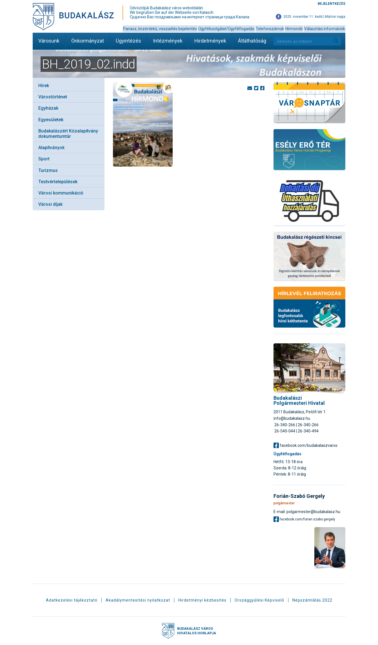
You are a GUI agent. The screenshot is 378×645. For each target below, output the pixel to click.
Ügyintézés (128, 41)
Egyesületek (50, 119)
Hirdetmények (210, 41)
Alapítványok (51, 147)
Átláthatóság (252, 41)
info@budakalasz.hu (292, 418)
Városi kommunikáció (60, 193)
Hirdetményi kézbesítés (202, 600)
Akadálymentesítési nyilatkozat (138, 600)
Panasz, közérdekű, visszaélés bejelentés (160, 28)
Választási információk (324, 28)
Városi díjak (50, 204)
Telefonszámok (270, 28)
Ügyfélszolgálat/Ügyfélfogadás (226, 28)
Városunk (48, 41)
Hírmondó (294, 28)
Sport (44, 159)
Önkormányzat (87, 41)
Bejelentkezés (331, 3)
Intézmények (168, 41)
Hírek (43, 85)
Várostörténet (52, 97)
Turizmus (48, 170)
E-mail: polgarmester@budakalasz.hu (307, 511)
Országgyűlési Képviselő (259, 600)
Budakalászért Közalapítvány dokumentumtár (68, 133)
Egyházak (48, 108)
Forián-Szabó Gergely (299, 496)
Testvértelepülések (57, 181)
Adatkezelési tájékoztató (71, 600)
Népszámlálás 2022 (312, 600)
